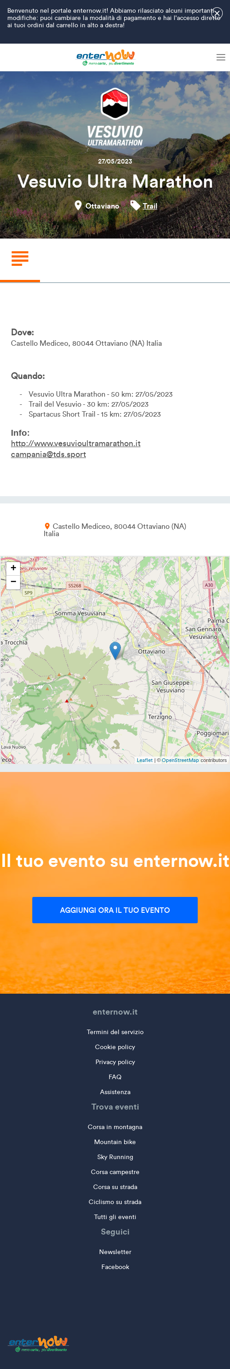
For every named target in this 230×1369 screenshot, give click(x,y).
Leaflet (145, 760)
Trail (150, 205)
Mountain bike (115, 1142)
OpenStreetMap (180, 760)
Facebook (115, 1267)
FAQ (115, 1077)
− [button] (13, 582)
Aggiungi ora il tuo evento (115, 910)
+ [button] (13, 569)
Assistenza (115, 1092)
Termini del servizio (115, 1032)
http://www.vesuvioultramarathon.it (75, 443)
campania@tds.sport (48, 454)
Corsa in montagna (115, 1127)
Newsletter (115, 1252)
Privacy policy (115, 1062)
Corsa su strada (115, 1187)
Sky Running (115, 1157)
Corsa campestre (115, 1172)
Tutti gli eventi (115, 1217)
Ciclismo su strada (115, 1202)
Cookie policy (115, 1047)
